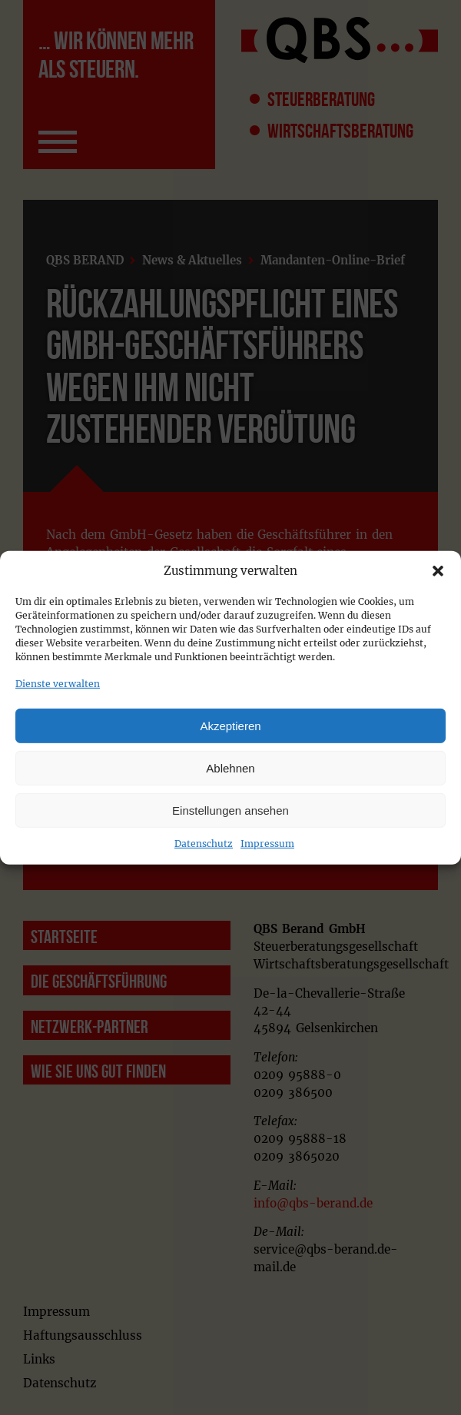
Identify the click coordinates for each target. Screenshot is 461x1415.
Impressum (267, 843)
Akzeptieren (230, 725)
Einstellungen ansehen (230, 809)
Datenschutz (203, 843)
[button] (438, 571)
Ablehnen (230, 767)
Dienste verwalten (57, 683)
